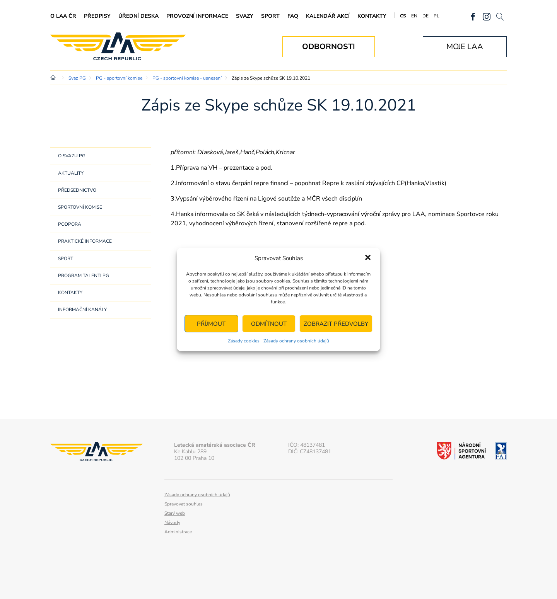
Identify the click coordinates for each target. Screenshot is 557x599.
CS (403, 16)
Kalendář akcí (328, 16)
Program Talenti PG (83, 275)
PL (436, 16)
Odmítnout (269, 324)
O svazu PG (71, 156)
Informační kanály (82, 309)
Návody (172, 522)
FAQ (292, 16)
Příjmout (211, 324)
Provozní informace (197, 16)
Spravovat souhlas (183, 504)
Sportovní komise (80, 207)
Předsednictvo (77, 190)
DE (425, 16)
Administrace (178, 532)
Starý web (174, 513)
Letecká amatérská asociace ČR (118, 46)
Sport (270, 16)
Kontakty (371, 16)
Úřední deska (138, 16)
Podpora (69, 224)
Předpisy (97, 16)
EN (414, 16)
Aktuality (71, 173)
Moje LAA (464, 46)
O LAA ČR (63, 16)
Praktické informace (85, 241)
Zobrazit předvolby (336, 324)
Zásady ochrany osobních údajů (296, 341)
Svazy (244, 16)
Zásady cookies (244, 341)
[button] (367, 258)
